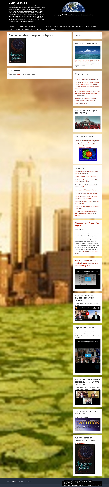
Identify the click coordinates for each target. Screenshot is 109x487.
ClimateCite (18, 2)
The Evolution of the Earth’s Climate (85, 190)
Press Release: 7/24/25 (82, 103)
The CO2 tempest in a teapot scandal (86, 193)
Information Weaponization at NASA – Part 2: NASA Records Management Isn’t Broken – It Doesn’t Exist (87, 93)
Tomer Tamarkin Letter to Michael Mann (87, 176)
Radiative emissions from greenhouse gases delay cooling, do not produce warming (86, 213)
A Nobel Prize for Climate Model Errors (86, 79)
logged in (20, 74)
